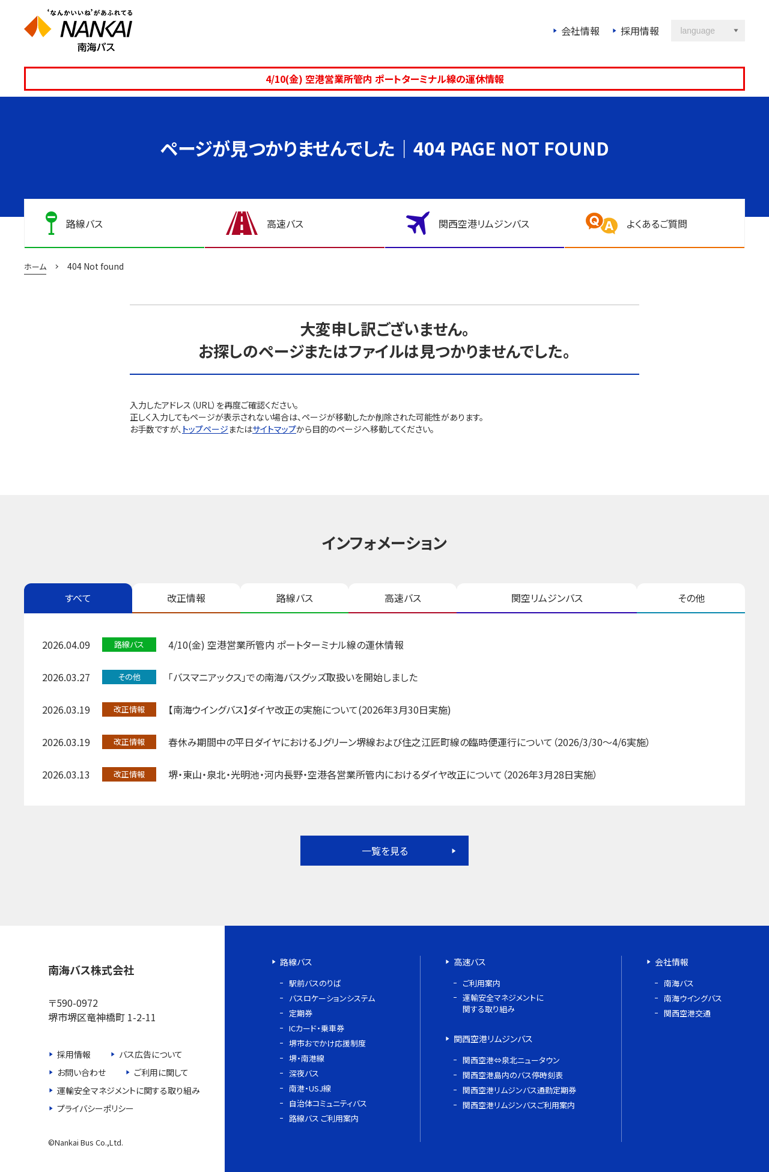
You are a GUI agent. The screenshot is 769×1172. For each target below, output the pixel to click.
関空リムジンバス (547, 598)
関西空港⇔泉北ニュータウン (511, 1060)
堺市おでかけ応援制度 (327, 1043)
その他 (691, 598)
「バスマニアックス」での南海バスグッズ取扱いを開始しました (293, 677)
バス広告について (151, 1054)
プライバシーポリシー (95, 1108)
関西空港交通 (687, 1013)
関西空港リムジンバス (493, 1039)
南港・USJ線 (310, 1088)
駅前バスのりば (315, 983)
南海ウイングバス (693, 998)
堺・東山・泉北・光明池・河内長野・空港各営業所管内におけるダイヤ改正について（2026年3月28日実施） (383, 774)
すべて (78, 598)
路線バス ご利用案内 (324, 1118)
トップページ (205, 429)
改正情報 (186, 598)
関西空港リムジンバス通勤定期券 (519, 1090)
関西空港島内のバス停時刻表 (513, 1075)
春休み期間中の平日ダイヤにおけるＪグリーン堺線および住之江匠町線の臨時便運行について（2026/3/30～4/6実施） (409, 742)
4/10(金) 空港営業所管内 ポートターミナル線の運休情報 (385, 78)
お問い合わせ (81, 1072)
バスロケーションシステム (332, 998)
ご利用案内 (481, 983)
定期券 (300, 1013)
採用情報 (640, 30)
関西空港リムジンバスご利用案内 (519, 1105)
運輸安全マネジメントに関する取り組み (128, 1090)
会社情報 (580, 30)
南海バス (679, 983)
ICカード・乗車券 (316, 1028)
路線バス (294, 598)
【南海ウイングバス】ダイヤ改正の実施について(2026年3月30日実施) (309, 709)
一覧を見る (385, 850)
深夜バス (304, 1073)
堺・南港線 (306, 1058)
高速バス (402, 598)
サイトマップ (274, 429)
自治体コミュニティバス (328, 1103)
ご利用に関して (161, 1072)
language (697, 30)
